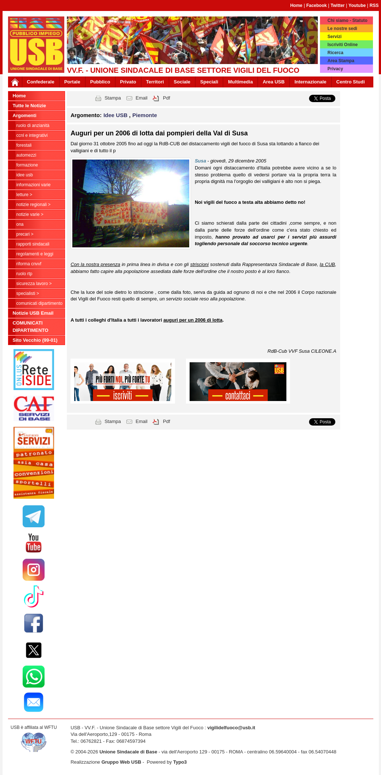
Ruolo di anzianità (33, 125)
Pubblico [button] (100, 82)
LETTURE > (24, 194)
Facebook (316, 5)
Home (296, 5)
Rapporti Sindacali (33, 244)
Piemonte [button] (144, 115)
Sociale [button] (182, 82)
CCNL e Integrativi (32, 135)
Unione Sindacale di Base (128, 752)
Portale (72, 82)
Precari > (25, 234)
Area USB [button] (274, 82)
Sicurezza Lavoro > (34, 283)
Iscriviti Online (342, 44)
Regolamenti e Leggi (34, 254)
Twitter (337, 5)
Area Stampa (340, 60)
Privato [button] (128, 82)
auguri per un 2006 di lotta (192, 320)
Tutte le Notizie (29, 105)
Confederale (40, 82)
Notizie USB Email (33, 313)
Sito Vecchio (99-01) (35, 340)
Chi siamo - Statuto (347, 20)
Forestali (24, 145)
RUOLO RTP (24, 273)
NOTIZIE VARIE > (29, 214)
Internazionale (310, 82)
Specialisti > (27, 293)
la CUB (327, 264)
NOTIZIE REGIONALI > (33, 204)
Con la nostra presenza (95, 264)
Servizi (334, 36)
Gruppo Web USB (121, 762)
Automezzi (26, 155)
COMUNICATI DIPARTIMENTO (39, 303)
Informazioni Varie (33, 184)
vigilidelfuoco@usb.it (231, 727)
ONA (20, 224)
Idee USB (24, 174)
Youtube (357, 5)
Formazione (27, 165)
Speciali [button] (209, 82)
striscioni (199, 264)
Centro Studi (350, 82)
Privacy (335, 68)
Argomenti (25, 115)
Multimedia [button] (240, 82)
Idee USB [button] (116, 115)
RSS (374, 5)
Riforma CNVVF (29, 263)
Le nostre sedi (342, 28)
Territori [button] (155, 82)
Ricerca (335, 52)
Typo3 (180, 762)
